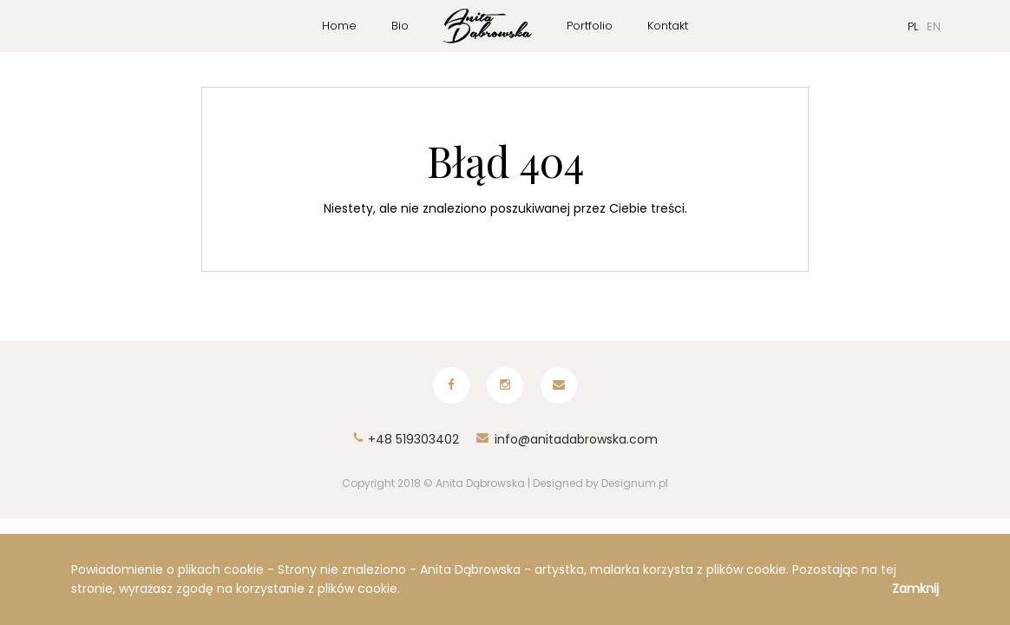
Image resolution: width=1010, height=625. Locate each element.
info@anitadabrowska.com (567, 437)
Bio (400, 25)
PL (913, 26)
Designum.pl (634, 481)
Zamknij (915, 588)
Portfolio (590, 25)
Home (339, 25)
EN (934, 26)
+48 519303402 (405, 437)
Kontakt (667, 25)
